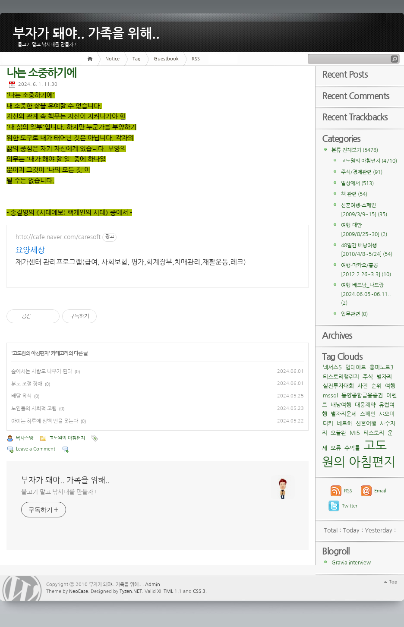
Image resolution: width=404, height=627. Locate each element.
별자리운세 (344, 414)
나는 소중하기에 (41, 73)
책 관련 (354, 194)
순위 (376, 386)
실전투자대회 (338, 386)
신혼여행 (366, 423)
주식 (368, 377)
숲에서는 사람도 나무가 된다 (41, 371)
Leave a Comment (35, 449)
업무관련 (354, 314)
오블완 (338, 433)
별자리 (384, 377)
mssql (330, 395)
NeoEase (78, 591)
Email (380, 490)
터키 (328, 423)
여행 (390, 386)
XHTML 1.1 (169, 591)
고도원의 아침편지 (30, 353)
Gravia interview (351, 562)
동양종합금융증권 (362, 395)
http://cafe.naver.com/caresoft (58, 237)
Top (393, 582)
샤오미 (387, 414)
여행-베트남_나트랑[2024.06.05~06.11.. (366, 294)
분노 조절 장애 (26, 384)
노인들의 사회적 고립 (34, 408)
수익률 (352, 448)
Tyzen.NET (131, 591)
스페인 (368, 414)
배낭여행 (341, 405)
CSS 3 (199, 591)
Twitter (349, 506)
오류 (336, 448)
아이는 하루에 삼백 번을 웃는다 (44, 421)
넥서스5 (332, 367)
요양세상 (30, 250)
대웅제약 (365, 405)
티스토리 (373, 433)
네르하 (344, 423)
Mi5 (355, 433)
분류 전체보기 (354, 150)
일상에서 (357, 183)
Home (91, 59)
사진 (362, 386)
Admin (152, 584)
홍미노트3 (381, 367)
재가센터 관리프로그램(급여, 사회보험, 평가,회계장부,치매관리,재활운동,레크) (131, 261)
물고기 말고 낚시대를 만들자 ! (59, 492)
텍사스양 (24, 438)
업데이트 (355, 367)
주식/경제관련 (361, 172)
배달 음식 (21, 396)
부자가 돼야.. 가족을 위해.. (86, 32)
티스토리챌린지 (341, 377)
